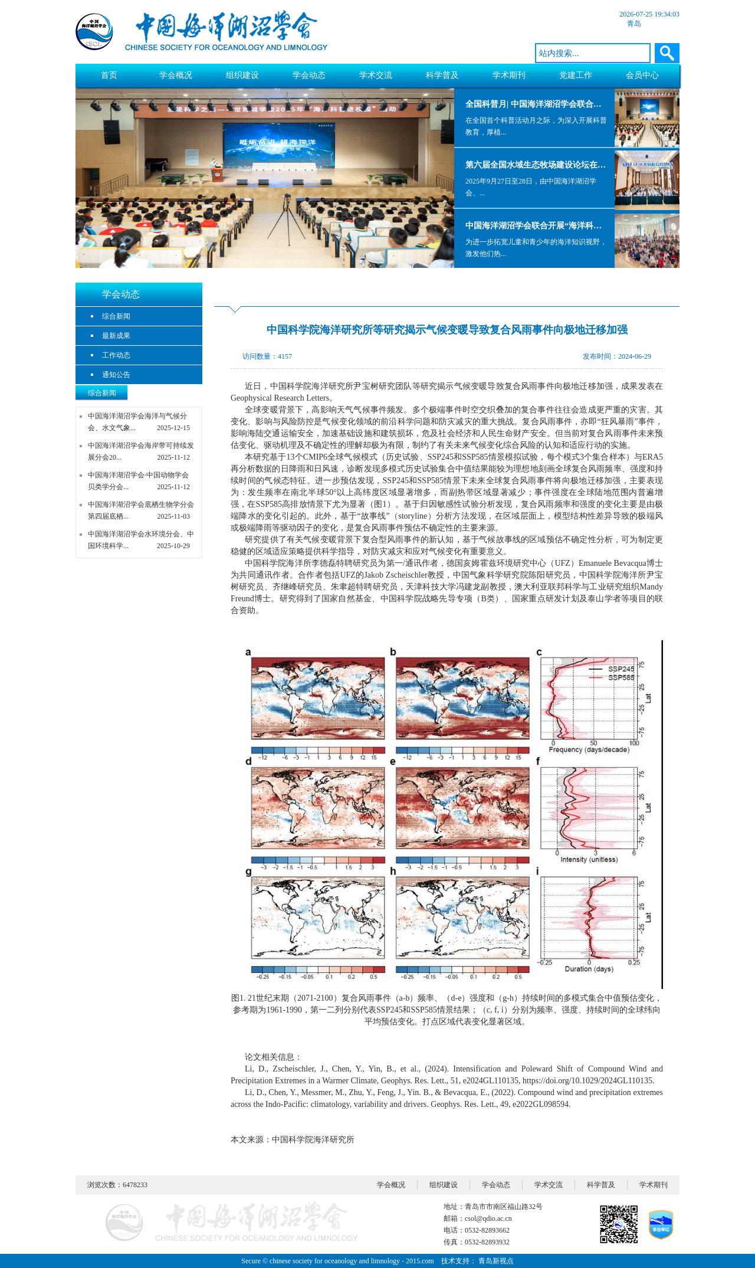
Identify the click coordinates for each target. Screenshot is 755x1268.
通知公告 (116, 375)
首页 (109, 75)
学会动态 (309, 75)
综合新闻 (116, 316)
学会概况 (175, 75)
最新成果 (116, 336)
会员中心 (642, 75)
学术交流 (375, 75)
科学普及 (442, 75)
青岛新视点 (496, 1261)
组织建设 (242, 75)
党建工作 (575, 75)
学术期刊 (509, 75)
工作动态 (116, 355)
